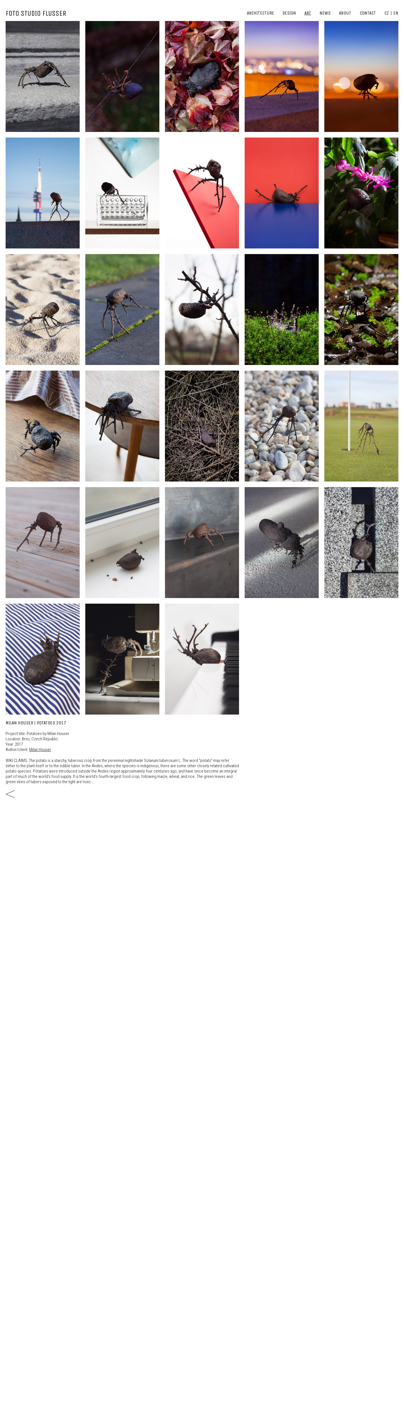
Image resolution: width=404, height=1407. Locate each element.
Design (289, 13)
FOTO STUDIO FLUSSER (36, 13)
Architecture (260, 13)
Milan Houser (40, 749)
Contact (368, 13)
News (325, 13)
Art (307, 13)
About (345, 13)
